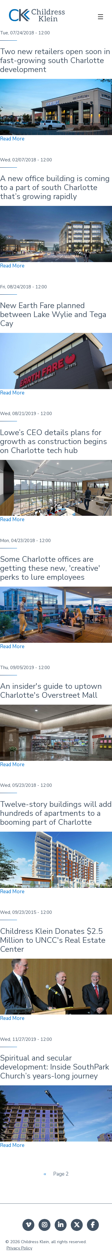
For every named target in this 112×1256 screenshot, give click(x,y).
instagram (44, 1225)
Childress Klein (35, 1242)
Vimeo (28, 1225)
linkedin (61, 1225)
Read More (12, 138)
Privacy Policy (19, 1248)
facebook (93, 1225)
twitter (77, 1225)
